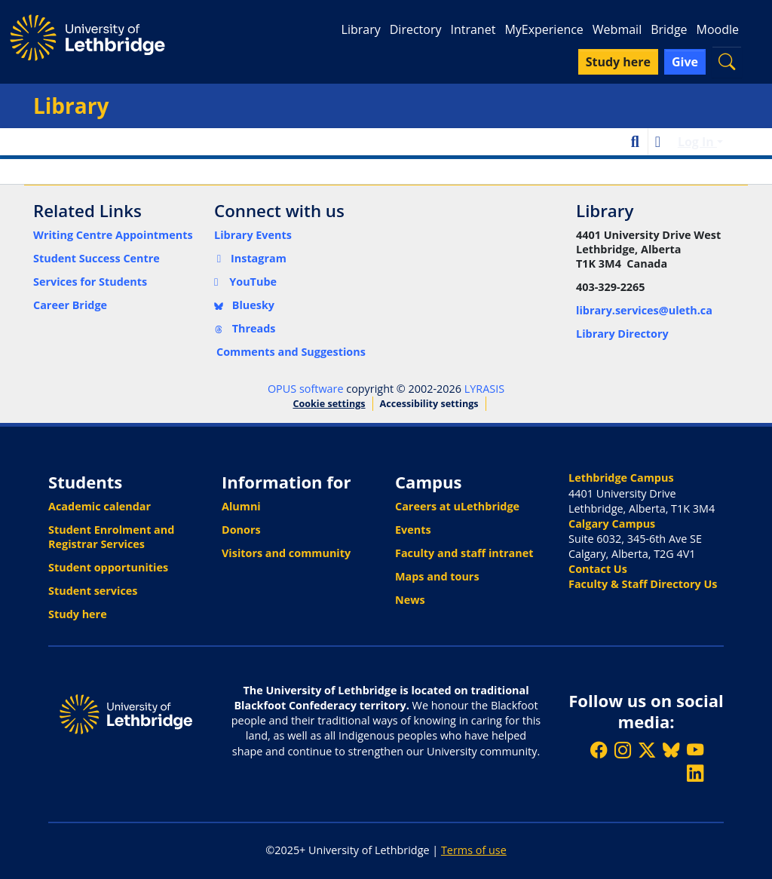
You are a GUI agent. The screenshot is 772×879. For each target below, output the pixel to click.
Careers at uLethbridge (457, 506)
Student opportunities (108, 567)
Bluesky (244, 305)
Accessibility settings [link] (429, 403)
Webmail (617, 29)
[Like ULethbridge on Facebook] (599, 750)
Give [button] (685, 62)
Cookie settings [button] (329, 403)
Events (413, 529)
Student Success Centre (96, 258)
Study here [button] (618, 62)
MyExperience (543, 29)
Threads (245, 328)
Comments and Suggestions (291, 352)
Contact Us (597, 569)
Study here (77, 614)
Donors (241, 529)
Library (361, 29)
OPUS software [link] (306, 388)
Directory (416, 29)
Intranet (472, 29)
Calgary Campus (611, 523)
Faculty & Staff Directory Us (642, 584)
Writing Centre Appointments (113, 235)
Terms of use (474, 850)
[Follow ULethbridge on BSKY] (671, 750)
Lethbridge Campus (621, 477)
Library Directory (622, 333)
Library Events (253, 235)
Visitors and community (286, 553)
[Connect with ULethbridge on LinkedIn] (695, 773)
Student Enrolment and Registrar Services (111, 536)
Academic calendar (99, 506)
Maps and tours (437, 576)
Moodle (718, 29)
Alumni (241, 506)
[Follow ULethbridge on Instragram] (623, 750)
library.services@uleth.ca (644, 310)
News (410, 600)
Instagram (250, 258)
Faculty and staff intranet (464, 553)
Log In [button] (697, 141)
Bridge (669, 29)
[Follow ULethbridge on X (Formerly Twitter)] (647, 750)
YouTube (245, 281)
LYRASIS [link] (484, 388)
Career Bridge (70, 305)
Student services (93, 590)
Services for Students (90, 281)
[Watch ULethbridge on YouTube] (695, 750)
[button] (727, 61)
